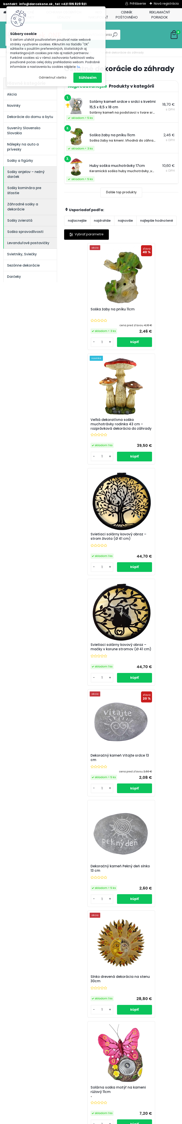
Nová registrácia (166, 3)
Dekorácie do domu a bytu (30, 116)
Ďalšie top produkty (121, 192)
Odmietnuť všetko (52, 78)
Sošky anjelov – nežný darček (26, 174)
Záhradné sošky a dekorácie (22, 207)
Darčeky (14, 276)
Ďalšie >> (133, 941)
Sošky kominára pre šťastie (24, 190)
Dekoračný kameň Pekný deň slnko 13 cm (147, 544)
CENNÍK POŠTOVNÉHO (127, 15)
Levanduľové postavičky (28, 243)
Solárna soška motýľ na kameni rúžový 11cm (147, 660)
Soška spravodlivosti (25, 231)
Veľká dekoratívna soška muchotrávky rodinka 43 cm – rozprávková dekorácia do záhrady (147, 316)
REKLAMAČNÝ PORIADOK (159, 15)
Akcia (12, 94)
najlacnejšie (77, 220)
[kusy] (77, 350)
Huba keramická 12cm (145, 773)
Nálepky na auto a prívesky (23, 147)
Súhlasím (88, 77)
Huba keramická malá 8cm (92, 885)
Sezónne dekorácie (23, 265)
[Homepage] (4, 12)
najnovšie (125, 220)
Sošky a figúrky (20, 160)
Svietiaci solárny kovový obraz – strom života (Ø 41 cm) (92, 432)
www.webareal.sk (109, 1120)
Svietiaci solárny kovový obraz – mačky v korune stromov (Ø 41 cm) (147, 432)
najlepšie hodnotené (156, 220)
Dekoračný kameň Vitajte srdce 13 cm (91, 544)
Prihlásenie (138, 3)
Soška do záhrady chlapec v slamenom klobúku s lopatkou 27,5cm (149, 888)
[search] (114, 36)
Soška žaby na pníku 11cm (91, 310)
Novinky (13, 105)
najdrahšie (102, 220)
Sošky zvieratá (19, 220)
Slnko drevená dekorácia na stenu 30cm (90, 661)
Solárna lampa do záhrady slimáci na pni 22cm (92, 775)
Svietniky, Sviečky (22, 254)
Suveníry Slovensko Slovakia (23, 130)
